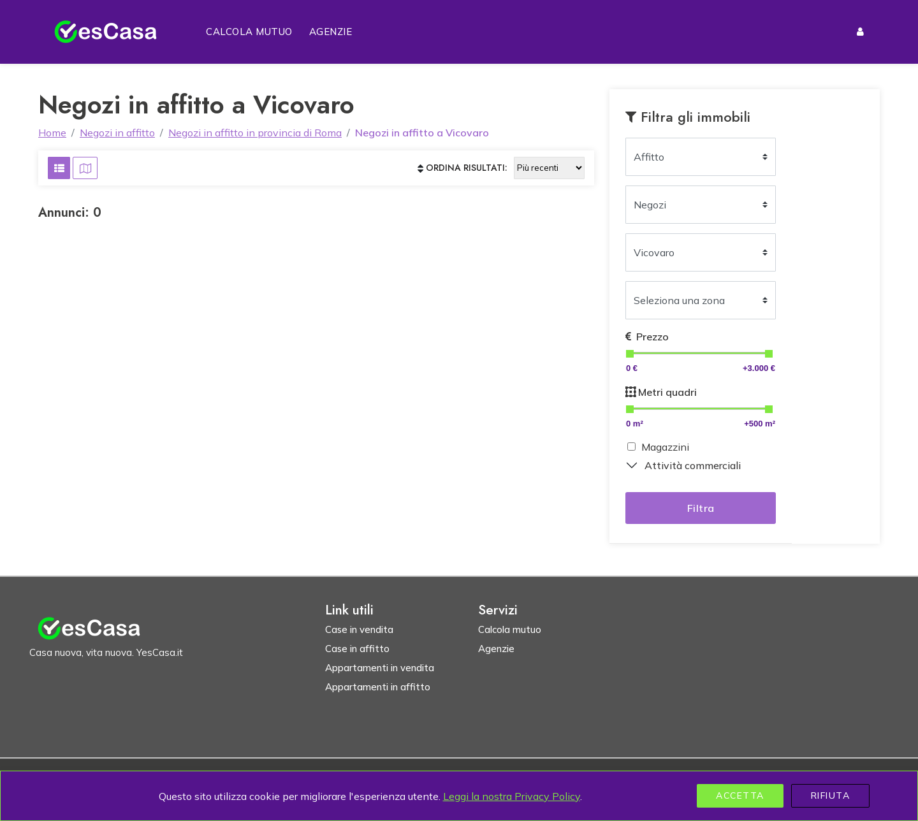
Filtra (701, 508)
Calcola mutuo (249, 31)
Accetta (740, 795)
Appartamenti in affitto (377, 687)
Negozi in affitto (117, 132)
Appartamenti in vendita (379, 668)
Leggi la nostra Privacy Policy (511, 796)
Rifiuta (830, 795)
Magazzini (665, 446)
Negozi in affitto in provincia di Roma (255, 132)
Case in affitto (357, 649)
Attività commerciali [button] (693, 465)
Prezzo (647, 336)
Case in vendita (359, 629)
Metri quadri (661, 392)
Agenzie (331, 31)
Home (52, 132)
